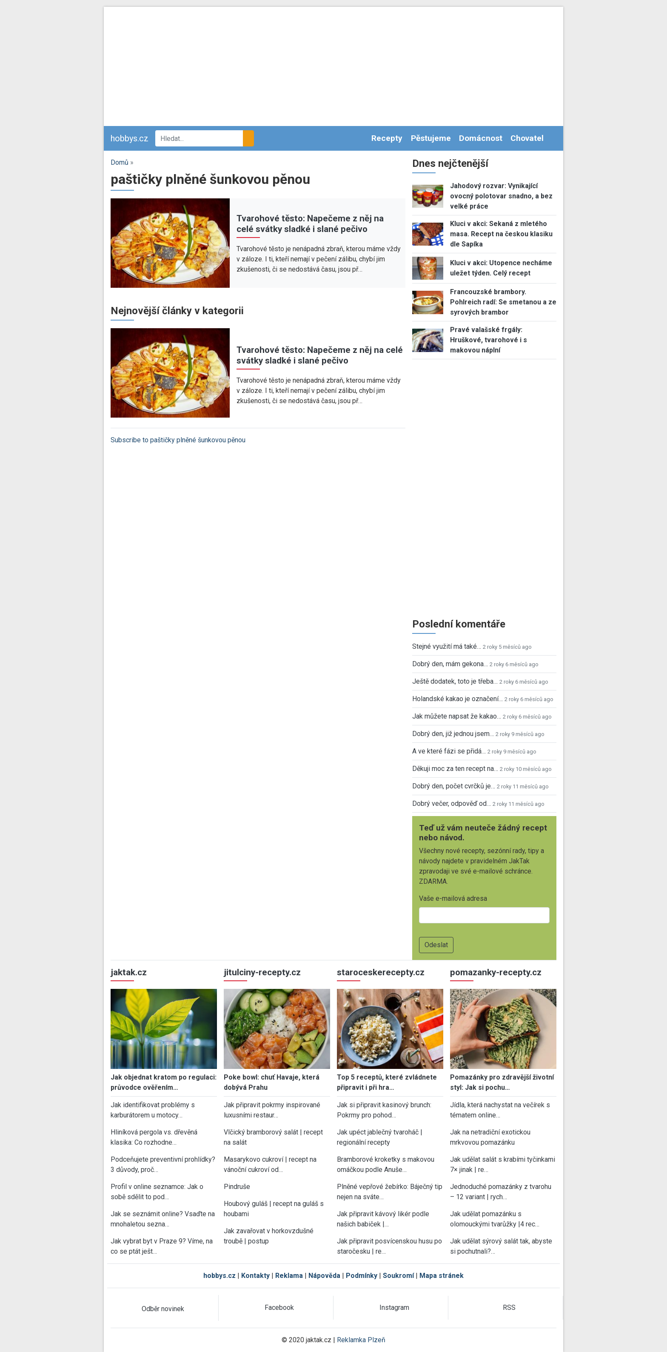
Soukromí (398, 1276)
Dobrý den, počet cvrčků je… (453, 786)
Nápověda (324, 1276)
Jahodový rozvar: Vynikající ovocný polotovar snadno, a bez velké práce (501, 196)
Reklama (289, 1276)
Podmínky (361, 1276)
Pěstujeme (431, 138)
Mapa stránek (441, 1276)
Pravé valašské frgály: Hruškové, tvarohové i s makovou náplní (488, 340)
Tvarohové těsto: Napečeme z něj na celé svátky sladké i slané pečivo (310, 223)
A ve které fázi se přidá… (449, 751)
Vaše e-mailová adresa (453, 898)
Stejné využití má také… (446, 646)
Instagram (394, 1307)
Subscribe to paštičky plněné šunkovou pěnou (178, 440)
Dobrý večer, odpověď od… (451, 803)
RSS (509, 1307)
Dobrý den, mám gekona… (450, 664)
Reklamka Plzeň (361, 1340)
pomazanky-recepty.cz (496, 972)
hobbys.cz (129, 138)
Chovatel (527, 138)
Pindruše (237, 1187)
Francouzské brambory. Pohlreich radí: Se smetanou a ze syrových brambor (503, 302)
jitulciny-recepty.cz (262, 972)
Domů (119, 162)
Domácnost (480, 138)
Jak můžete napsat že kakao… (456, 716)
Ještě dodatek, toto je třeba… (455, 681)
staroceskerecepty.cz (381, 972)
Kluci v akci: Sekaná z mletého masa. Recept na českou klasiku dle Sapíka (501, 234)
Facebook (279, 1307)
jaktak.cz (129, 972)
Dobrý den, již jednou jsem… (453, 734)
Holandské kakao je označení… (457, 699)
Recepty (386, 138)
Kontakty (255, 1276)
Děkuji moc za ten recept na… (455, 769)
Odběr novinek (163, 1309)
